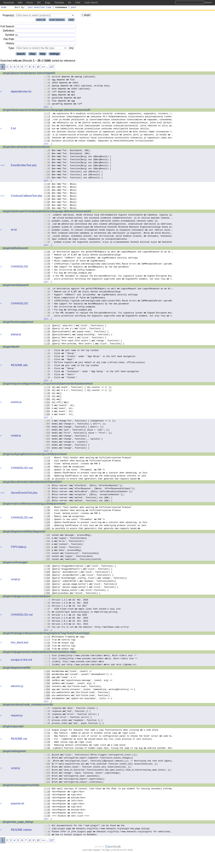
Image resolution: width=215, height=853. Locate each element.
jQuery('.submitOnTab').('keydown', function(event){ (80, 581)
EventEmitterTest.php (23, 165)
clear (71, 20)
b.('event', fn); (59, 411)
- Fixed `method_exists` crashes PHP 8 (72, 464)
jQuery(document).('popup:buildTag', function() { (78, 335)
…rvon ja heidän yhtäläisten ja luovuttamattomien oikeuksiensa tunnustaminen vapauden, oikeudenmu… (108, 120)
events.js (16, 402)
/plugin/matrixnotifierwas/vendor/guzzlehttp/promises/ (34, 504)
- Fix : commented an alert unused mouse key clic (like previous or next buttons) (98, 739)
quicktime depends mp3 (62, 98)
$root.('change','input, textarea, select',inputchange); (82, 773)
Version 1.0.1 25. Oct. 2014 (66, 621)
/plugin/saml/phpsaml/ (16, 285)
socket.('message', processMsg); (68, 535)
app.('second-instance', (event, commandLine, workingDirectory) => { (89, 689)
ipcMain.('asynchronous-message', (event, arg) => (78, 680)
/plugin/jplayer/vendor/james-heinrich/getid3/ (29, 73)
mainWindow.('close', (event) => (68, 671)
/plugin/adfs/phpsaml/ (15, 248)
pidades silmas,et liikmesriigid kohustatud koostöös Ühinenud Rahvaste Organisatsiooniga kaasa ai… (108, 227)
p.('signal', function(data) (65, 538)
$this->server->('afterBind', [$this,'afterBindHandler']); (83, 485)
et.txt (14, 230)
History (10, 43)
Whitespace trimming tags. (65, 637)
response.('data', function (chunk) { (71, 708)
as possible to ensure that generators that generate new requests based (92, 479)
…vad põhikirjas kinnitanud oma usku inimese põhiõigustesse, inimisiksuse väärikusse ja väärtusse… (108, 224)
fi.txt (13, 128)
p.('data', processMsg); (63, 550)
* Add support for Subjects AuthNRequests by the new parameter (86, 267)
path (73, 7)
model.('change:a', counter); (66, 442)
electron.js (17, 686)
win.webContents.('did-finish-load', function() (77, 692)
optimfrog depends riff (63, 104)
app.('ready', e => (60, 677)
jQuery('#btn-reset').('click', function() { (75, 338)
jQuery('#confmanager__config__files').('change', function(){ (85, 578)
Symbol (9, 35)
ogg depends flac (59, 80)
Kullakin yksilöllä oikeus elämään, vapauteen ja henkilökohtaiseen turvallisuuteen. (99, 141)
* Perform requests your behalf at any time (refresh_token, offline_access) (94, 362)
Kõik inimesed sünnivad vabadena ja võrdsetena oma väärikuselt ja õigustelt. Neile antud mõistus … (108, 233)
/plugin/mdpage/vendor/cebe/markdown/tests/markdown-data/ (39, 652)
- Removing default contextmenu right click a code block (85, 745)
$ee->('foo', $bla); (60, 184)
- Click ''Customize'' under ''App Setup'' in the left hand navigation (91, 371)
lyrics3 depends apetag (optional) (69, 77)
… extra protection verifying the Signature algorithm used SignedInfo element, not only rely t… (108, 279)
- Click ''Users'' (60, 374)
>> (43, 67)
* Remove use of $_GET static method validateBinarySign (82, 255)
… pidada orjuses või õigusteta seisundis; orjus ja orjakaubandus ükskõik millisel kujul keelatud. (108, 242)
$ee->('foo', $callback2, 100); (67, 153)
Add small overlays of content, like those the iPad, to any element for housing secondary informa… (108, 789)
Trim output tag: (59, 643)
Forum (29, 2)
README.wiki (19, 365)
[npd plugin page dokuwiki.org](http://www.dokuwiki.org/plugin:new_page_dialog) (97, 829)
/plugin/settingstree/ (14, 751)
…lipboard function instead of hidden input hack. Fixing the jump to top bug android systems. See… (108, 748)
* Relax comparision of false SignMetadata (74, 261)
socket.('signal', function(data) (68, 556)
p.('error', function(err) (64, 541)
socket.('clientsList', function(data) (71, 553)
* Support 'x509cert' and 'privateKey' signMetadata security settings (91, 258)
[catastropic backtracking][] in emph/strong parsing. (81, 612)
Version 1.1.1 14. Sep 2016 (65, 615)
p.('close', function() (62, 547)
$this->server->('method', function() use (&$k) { (78, 498)
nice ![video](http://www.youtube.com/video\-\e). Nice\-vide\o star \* (91, 658)
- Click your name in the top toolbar (71, 350)
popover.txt (17, 804)
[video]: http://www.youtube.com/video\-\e (74, 662)
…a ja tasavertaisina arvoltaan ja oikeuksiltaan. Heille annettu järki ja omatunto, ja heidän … (108, 135)
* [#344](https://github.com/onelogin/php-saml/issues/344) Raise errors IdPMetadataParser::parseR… (108, 264)
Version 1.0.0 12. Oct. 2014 (66, 624)
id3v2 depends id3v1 (61, 83)
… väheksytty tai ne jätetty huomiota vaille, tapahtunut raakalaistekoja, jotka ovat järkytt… (108, 123)
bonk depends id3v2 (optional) (67, 89)
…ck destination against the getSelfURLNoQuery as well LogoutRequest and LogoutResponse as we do (108, 252)
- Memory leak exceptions (64, 467)
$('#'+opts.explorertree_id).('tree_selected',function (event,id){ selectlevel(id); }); (101, 764)
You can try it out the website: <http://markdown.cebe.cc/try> (86, 627)
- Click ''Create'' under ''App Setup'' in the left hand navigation (89, 356)
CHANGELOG (19, 267)
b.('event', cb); (59, 408)
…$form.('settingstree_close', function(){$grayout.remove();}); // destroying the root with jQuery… (108, 761)
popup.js (16, 334)
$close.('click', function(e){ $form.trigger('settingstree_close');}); (91, 755)
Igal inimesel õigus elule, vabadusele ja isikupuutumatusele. (86, 239)
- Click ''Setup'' (60, 353)
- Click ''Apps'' (59, 359)
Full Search (7, 26)
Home (3, 7)
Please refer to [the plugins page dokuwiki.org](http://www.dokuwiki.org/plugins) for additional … (108, 832)
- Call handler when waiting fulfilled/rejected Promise (82, 461)
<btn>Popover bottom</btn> (65, 798)
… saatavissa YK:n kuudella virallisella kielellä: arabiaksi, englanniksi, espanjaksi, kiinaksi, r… (108, 114)
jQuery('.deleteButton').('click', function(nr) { (78, 572)
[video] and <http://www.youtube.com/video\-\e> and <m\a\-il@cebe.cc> (90, 665)
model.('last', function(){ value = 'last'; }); (77, 430)
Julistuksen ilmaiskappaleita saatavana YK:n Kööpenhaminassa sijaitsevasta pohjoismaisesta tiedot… (108, 117)
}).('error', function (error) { (68, 717)
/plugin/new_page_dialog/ (18, 822)
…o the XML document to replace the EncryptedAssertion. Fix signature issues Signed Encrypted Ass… (108, 276)
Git (69, 2)
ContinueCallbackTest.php (26, 196)
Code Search (91, 2)
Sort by (19, 7)
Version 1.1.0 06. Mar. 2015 (66, 618)
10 (37, 67)
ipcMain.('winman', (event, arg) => (69, 683)
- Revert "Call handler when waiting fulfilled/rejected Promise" (88, 458)
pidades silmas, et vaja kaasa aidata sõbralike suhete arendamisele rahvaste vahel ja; (101, 221)
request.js (17, 715)
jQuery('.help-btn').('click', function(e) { (75, 325)
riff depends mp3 (59, 92)
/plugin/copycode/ (13, 726)
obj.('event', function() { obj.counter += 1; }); (78, 387)
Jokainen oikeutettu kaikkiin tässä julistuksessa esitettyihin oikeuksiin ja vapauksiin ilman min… (108, 138)
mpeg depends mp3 (59, 95)
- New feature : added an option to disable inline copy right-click (89, 733)
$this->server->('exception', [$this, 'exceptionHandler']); (84, 494)
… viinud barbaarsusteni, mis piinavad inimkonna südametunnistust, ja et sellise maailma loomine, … (108, 218)
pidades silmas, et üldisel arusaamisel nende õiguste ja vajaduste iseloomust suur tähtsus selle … (108, 230)
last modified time (39, 7)
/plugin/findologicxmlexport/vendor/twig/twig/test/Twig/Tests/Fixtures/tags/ (46, 633)
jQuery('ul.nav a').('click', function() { (74, 328)
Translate (59, 2)
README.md (19, 739)
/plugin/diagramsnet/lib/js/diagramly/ (24, 532)
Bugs (47, 2)
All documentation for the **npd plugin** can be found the (84, 825)
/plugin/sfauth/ (11, 347)
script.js (15, 579)
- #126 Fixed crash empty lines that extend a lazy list (82, 609)
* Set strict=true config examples (69, 270)
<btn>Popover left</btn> (63, 801)
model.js (16, 436)
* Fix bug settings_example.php (68, 273)
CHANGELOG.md (22, 468)
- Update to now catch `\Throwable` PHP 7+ (74, 470)
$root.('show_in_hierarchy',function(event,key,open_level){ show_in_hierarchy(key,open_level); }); (108, 770)
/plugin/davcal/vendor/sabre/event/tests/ (26, 147)
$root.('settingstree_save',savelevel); (72, 776)
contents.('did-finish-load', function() (72, 686)
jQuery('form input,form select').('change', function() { (83, 341)
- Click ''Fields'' (60, 377)
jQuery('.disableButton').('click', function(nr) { (79, 575)
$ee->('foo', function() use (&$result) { (73, 172)
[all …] (48, 107)
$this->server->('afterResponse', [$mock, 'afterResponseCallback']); (89, 488)
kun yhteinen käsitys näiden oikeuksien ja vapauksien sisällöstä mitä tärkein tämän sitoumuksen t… (108, 132)
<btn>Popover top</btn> (63, 795)
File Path (9, 39)
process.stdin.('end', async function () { (74, 723)
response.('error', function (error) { (71, 714)
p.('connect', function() (63, 544)
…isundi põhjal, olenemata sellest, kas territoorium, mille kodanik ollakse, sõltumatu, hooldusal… (108, 236)
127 (51, 67)
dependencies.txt (21, 92)
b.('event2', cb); (59, 405)
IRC (39, 2)
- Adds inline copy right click (68, 742)
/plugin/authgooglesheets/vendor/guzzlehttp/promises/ (35, 454)
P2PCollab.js (18, 547)
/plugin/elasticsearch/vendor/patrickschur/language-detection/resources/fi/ (46, 110)
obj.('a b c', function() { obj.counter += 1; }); (78, 390)
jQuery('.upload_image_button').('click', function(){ (80, 584)
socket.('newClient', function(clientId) (72, 559)
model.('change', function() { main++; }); (74, 427)
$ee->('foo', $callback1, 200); (67, 150)
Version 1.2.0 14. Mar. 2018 (66, 603)
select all (41, 20)
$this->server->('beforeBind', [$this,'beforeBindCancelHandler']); (88, 491)
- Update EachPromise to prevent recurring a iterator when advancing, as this (95, 473)
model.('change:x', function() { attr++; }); (75, 424)
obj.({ (53, 393)
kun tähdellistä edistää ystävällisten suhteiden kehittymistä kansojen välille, (97, 129)
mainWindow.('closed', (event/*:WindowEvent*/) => (78, 674)
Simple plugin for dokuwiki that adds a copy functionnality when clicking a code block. (102, 730)
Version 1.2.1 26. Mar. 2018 (66, 600)
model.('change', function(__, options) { (73, 439)
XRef (77, 2)
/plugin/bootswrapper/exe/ (18, 322)
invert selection (57, 20)
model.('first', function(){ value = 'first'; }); (78, 433)
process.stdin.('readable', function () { (73, 720)
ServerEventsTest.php (24, 493)
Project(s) (8, 15)
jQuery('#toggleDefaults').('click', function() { (78, 569)
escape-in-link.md (21, 660)
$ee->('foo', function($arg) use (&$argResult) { (77, 156)
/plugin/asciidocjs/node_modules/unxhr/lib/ (28, 705)
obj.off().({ (56, 402)
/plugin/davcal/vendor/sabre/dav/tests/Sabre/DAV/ (32, 482)
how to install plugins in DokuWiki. (71, 835)
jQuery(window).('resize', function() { (72, 593)
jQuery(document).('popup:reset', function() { (76, 332)
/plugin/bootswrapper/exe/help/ (21, 785)
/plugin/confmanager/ (15, 562)
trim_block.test (19, 643)
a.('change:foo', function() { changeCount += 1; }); (80, 421)
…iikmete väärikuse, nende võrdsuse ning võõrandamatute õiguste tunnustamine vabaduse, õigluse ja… (108, 215)
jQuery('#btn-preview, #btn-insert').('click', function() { (84, 344)
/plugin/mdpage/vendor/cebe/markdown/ (27, 596)
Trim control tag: (60, 640)
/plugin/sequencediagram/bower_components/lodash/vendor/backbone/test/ (48, 384)
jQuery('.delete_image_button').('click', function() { (81, 587)
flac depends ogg (59, 101)
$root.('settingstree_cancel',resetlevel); (74, 782)
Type (11, 48)
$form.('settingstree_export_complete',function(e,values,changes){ (88, 758)
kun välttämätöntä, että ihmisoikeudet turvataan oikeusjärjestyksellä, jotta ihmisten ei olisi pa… (108, 126)
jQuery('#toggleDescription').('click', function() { (80, 566)
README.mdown (21, 830)
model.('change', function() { (66, 436)
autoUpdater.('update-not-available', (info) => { (78, 698)
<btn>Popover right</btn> (64, 792)
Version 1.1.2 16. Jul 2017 (65, 606)
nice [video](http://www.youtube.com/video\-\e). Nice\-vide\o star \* (90, 655)
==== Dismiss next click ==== (66, 816)
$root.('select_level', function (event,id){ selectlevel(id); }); (88, 767)
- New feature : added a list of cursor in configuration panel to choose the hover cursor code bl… (108, 736)
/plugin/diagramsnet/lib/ (16, 668)
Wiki (20, 2)
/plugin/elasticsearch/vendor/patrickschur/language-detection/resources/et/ (47, 211)
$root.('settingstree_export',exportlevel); (74, 779)
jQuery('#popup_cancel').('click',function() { (76, 590)
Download (8, 2)
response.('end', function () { (67, 711)
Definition (8, 31)
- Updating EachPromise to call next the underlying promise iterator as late (95, 476)
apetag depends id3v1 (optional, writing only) (77, 86)
